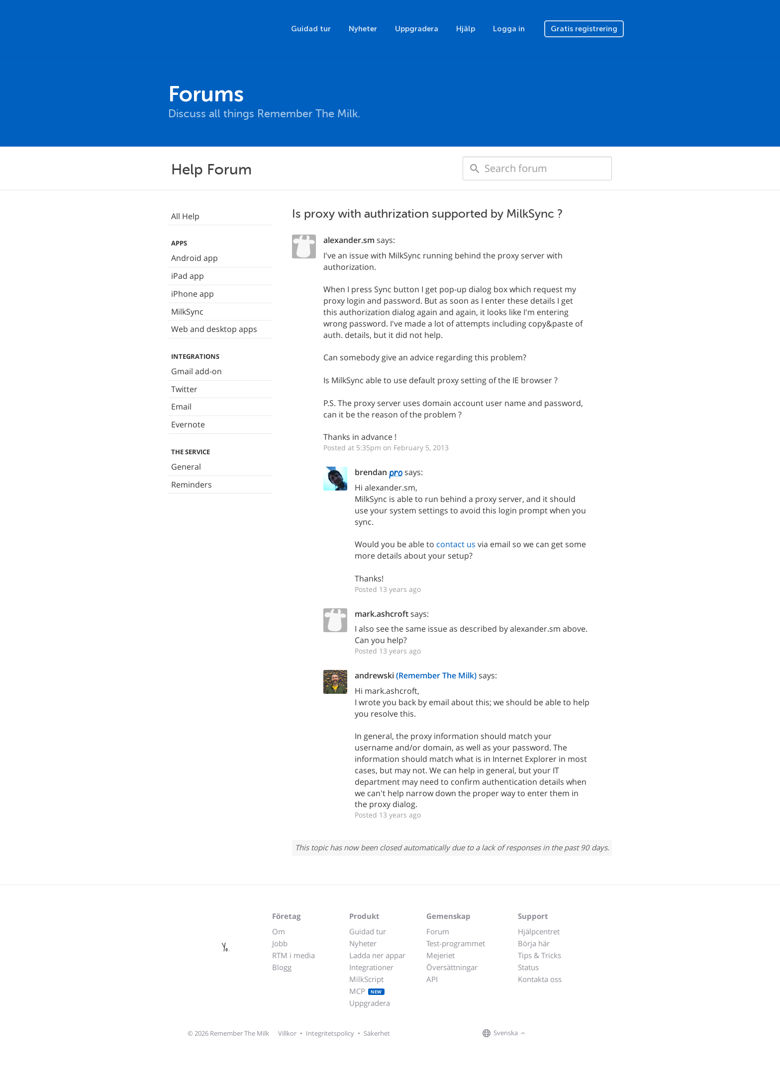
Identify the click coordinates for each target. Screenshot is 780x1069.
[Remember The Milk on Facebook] (542, 1034)
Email (181, 406)
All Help (185, 216)
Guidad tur (311, 28)
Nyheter (363, 28)
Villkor (287, 1033)
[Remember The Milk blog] (569, 1034)
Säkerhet (377, 1033)
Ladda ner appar (377, 955)
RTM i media (293, 955)
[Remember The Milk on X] (556, 1034)
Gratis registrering (584, 28)
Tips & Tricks (539, 955)
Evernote (188, 424)
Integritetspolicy (330, 1033)
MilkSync (187, 311)
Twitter (184, 389)
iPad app (187, 275)
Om (278, 931)
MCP (367, 991)
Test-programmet (455, 943)
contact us (456, 544)
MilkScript (366, 979)
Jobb (280, 943)
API (432, 979)
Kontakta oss (540, 979)
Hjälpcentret (539, 931)
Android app (194, 257)
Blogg (282, 967)
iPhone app (192, 293)
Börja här (534, 943)
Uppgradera (416, 28)
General (186, 466)
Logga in (509, 28)
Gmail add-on (196, 371)
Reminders (191, 484)
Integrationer (371, 967)
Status (528, 967)
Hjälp (465, 28)
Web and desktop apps (214, 329)
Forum (437, 931)
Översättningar (452, 967)
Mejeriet (440, 955)
